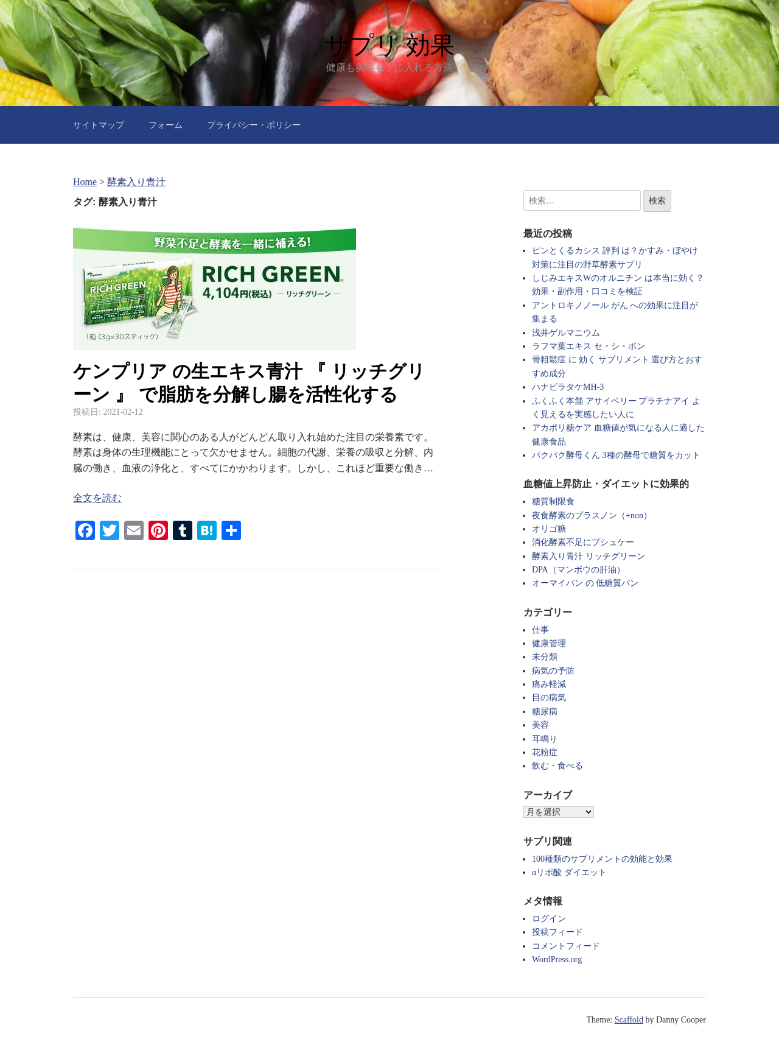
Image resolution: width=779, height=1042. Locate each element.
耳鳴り (544, 739)
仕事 (540, 630)
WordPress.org (557, 959)
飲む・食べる (557, 765)
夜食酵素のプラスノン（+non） (592, 515)
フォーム (165, 125)
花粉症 (544, 752)
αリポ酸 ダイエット (569, 872)
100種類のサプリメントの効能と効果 (602, 859)
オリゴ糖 (549, 528)
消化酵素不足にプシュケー (583, 542)
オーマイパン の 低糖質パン (585, 583)
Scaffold (629, 1019)
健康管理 (549, 643)
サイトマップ (98, 125)
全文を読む (97, 498)
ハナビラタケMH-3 (568, 387)
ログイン (549, 918)
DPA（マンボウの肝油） (578, 569)
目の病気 (549, 697)
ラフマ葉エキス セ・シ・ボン (588, 346)
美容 (540, 725)
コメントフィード (566, 946)
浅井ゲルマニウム (566, 332)
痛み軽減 (549, 684)
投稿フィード (557, 932)
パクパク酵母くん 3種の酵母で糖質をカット (616, 455)
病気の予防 (553, 670)
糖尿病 (544, 711)
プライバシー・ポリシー (254, 125)
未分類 (544, 656)
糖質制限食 (553, 501)
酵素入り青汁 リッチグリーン (588, 556)
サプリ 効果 (389, 45)
